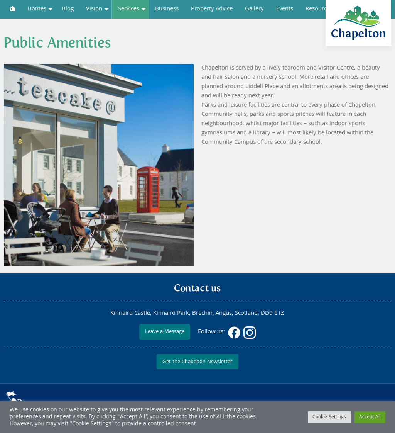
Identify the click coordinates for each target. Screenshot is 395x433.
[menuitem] (12, 8)
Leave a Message (164, 332)
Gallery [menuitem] (254, 9)
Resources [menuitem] (319, 9)
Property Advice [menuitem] (212, 9)
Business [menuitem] (167, 9)
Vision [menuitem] (94, 9)
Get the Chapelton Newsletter (197, 362)
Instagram (249, 332)
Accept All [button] (370, 417)
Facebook (234, 332)
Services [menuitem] (128, 9)
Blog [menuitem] (68, 9)
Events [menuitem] (284, 9)
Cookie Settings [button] (329, 417)
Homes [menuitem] (36, 9)
